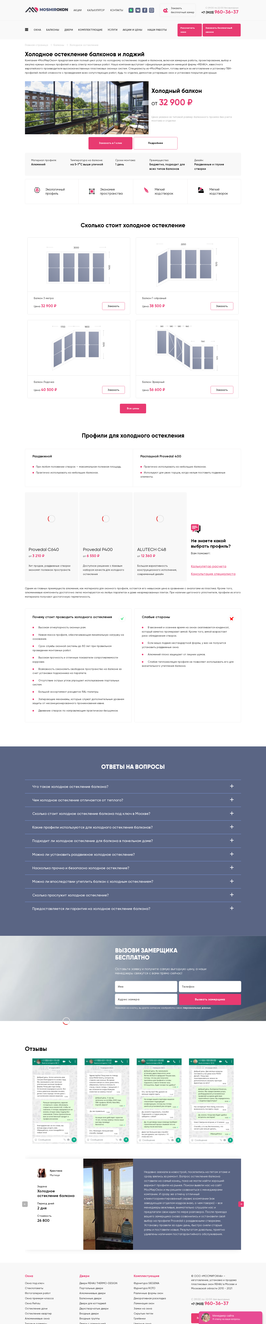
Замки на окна (143, 1308)
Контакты (116, 10)
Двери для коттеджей (92, 1303)
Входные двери (89, 1313)
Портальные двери (91, 1288)
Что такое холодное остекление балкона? (133, 786)
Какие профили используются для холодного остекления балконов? (133, 827)
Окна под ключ (34, 1283)
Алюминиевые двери (92, 1293)
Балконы (52, 29)
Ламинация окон (144, 1303)
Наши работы (157, 29)
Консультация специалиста (213, 574)
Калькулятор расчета (208, 566)
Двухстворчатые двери (93, 1308)
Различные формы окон (148, 1293)
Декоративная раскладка (150, 1298)
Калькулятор (96, 10)
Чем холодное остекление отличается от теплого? (133, 800)
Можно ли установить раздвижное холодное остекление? (133, 854)
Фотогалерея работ (38, 1293)
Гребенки (140, 1318)
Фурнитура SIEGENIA (146, 1283)
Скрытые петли (143, 1313)
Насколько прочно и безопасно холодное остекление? (133, 868)
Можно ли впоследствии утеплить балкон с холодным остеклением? (133, 881)
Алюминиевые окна (37, 1318)
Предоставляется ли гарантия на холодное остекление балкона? (133, 908)
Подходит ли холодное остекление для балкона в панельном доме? (133, 841)
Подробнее (155, 143)
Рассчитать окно (187, 29)
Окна (37, 29)
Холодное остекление (84, 44)
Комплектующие (90, 29)
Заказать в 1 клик (110, 143)
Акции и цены (132, 29)
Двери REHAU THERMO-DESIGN (98, 1283)
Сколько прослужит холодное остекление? (133, 895)
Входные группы (89, 1318)
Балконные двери (90, 1298)
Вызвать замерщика (210, 999)
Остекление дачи (36, 1308)
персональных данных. (197, 1007)
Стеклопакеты (34, 1288)
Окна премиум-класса (39, 1298)
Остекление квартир (38, 1313)
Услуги (112, 29)
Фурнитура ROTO (144, 1288)
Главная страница (36, 44)
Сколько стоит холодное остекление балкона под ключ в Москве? (133, 813)
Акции (78, 10)
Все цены (133, 408)
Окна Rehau (32, 1303)
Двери (68, 29)
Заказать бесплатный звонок (219, 29)
